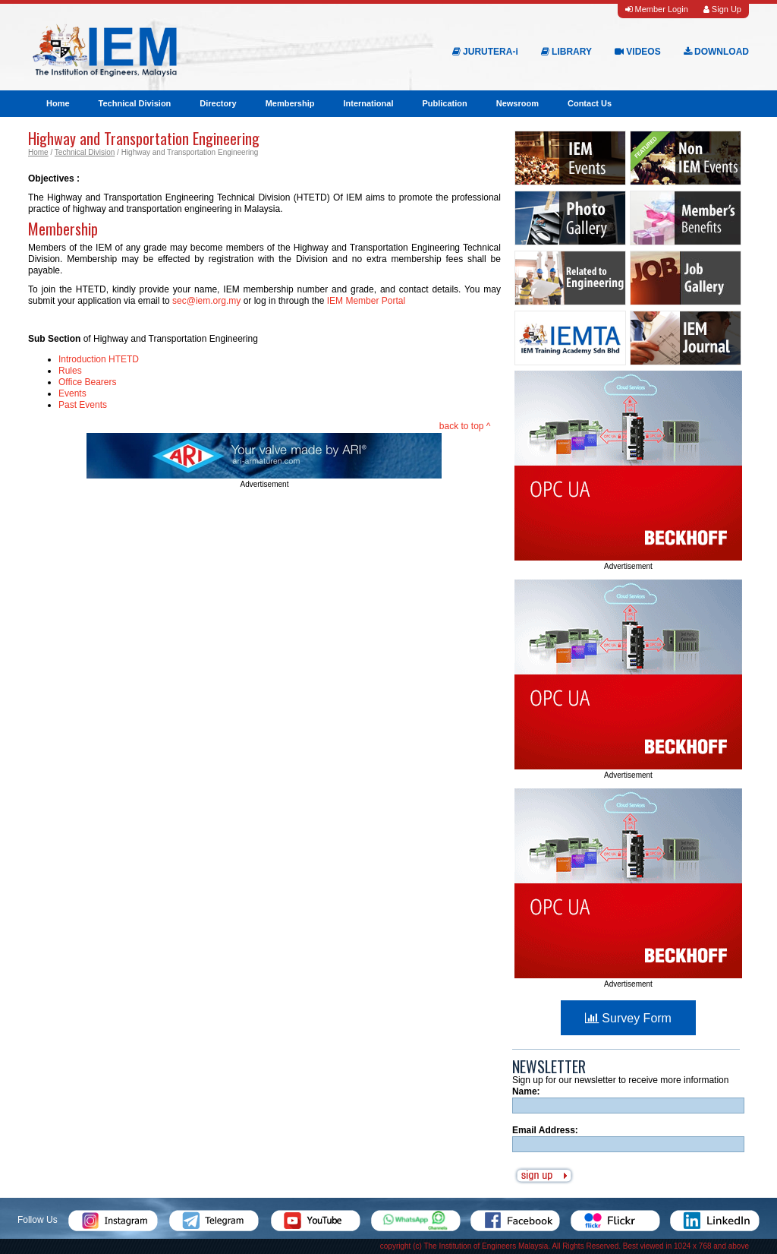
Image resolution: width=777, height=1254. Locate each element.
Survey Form (628, 1018)
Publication (444, 103)
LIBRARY (566, 51)
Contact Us (590, 103)
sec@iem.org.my (206, 300)
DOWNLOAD (716, 51)
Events (72, 393)
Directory (218, 103)
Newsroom (517, 103)
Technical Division (135, 103)
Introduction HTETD (98, 359)
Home (58, 103)
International (368, 103)
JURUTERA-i (485, 51)
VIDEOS (638, 51)
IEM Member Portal (366, 300)
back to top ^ (465, 426)
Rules (70, 370)
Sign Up (722, 9)
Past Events (82, 405)
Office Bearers (87, 382)
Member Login (656, 9)
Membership (290, 103)
